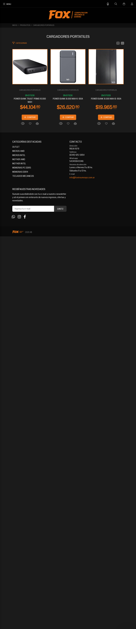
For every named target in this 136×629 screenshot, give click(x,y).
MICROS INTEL (18, 547)
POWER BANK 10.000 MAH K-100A (68, 333)
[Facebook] (25, 609)
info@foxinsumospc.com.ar (82, 570)
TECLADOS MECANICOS (23, 568)
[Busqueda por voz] (108, 4)
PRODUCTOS (25, 25)
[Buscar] (115, 4)
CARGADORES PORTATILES (43, 25)
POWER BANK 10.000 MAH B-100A (68, 491)
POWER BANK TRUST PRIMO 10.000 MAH (68, 174)
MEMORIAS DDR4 (20, 564)
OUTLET (16, 539)
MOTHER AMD (18, 552)
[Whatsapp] (13, 609)
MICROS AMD (18, 543)
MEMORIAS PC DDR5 (21, 560)
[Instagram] (19, 609)
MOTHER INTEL (19, 556)
